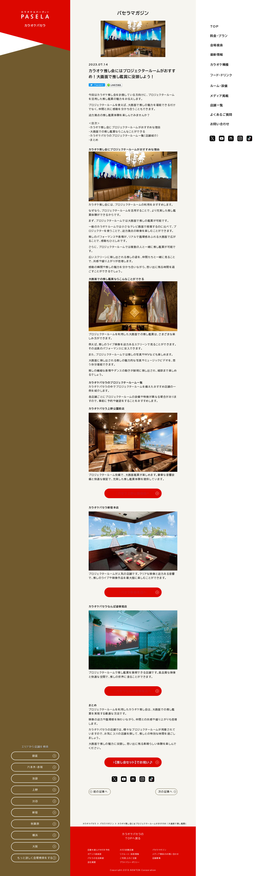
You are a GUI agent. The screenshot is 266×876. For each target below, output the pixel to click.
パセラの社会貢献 (96, 858)
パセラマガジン (159, 850)
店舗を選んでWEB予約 (99, 850)
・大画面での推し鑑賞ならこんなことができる (117, 131)
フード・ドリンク (221, 75)
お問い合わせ (219, 124)
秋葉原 (35, 823)
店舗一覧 (216, 105)
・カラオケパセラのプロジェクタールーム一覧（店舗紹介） (123, 135)
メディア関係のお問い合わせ (165, 854)
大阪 (35, 846)
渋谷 (35, 801)
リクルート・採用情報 (129, 854)
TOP (214, 26)
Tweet (98, 85)
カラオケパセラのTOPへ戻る (133, 836)
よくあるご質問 (221, 114)
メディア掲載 (219, 95)
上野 (35, 790)
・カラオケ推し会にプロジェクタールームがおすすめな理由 (125, 127)
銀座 (35, 756)
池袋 (35, 778)
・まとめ (93, 140)
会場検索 (216, 45)
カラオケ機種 (219, 64)
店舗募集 (156, 858)
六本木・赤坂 (35, 767)
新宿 (35, 812)
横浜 (35, 835)
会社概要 (92, 862)
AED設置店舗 (127, 850)
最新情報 (216, 54)
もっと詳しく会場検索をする (35, 858)
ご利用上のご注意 (128, 858)
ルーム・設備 (219, 85)
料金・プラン (219, 35)
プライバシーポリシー (130, 862)
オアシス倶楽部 (95, 854)
